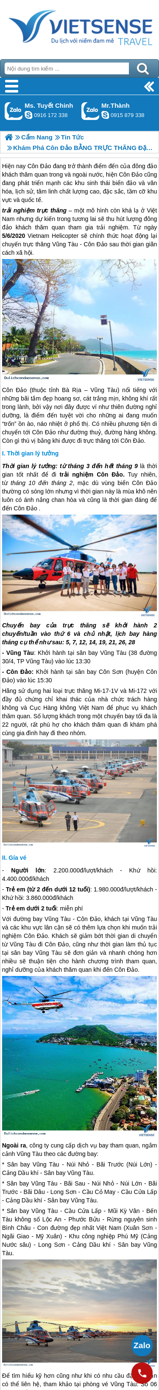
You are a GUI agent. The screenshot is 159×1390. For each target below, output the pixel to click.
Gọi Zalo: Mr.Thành (90, 110)
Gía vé (17, 857)
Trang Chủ (79, 27)
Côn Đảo (95, 244)
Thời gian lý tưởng (33, 453)
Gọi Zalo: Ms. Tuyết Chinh (13, 110)
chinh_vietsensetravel (28, 115)
